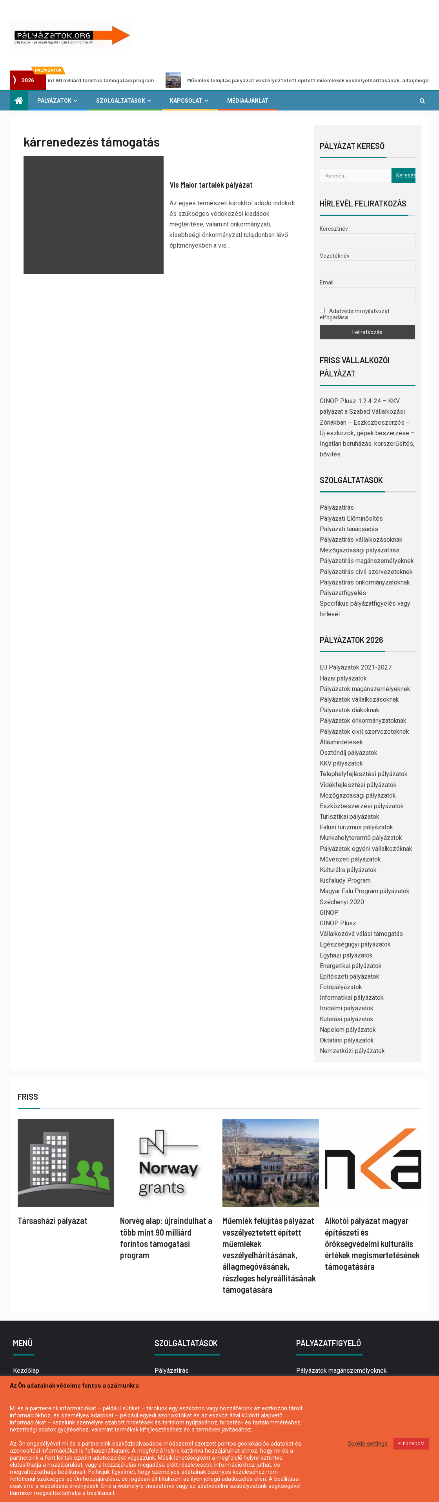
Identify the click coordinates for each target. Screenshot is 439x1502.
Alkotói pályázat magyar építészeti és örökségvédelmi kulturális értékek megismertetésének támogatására (372, 1243)
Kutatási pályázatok (346, 1019)
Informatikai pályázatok (352, 997)
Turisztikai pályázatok (349, 816)
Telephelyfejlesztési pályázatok (364, 774)
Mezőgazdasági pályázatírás (359, 550)
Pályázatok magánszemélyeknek (365, 689)
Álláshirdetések (341, 742)
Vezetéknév (335, 256)
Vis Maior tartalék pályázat (211, 184)
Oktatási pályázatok (347, 1040)
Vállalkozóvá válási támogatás (361, 933)
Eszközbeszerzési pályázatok (362, 806)
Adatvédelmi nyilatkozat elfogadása (355, 314)
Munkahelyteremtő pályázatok (361, 837)
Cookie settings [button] (368, 1443)
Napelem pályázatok (348, 1029)
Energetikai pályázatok (351, 966)
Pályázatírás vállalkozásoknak (361, 539)
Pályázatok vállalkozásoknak (359, 699)
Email (326, 282)
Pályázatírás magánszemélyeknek (367, 561)
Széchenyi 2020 (342, 902)
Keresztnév (334, 229)
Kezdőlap (26, 1370)
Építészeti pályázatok (349, 976)
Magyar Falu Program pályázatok (365, 891)
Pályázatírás (337, 507)
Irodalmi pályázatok (346, 1008)
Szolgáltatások (120, 101)
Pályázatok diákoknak (349, 710)
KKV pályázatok (341, 763)
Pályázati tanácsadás (349, 529)
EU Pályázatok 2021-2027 (356, 667)
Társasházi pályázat (52, 1220)
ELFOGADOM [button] (411, 1443)
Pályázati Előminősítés (351, 518)
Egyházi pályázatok (346, 955)
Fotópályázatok (341, 987)
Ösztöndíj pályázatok (348, 752)
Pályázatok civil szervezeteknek (364, 731)
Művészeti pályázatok (350, 859)
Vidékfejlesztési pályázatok (358, 785)
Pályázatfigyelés (343, 593)
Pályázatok (54, 101)
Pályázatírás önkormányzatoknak (365, 582)
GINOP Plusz (338, 923)
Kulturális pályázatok (348, 870)
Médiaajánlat (248, 101)
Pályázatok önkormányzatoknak (363, 720)
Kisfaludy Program (345, 880)
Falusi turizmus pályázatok (356, 827)
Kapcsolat (186, 101)
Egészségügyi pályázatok (355, 944)
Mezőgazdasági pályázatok (358, 795)
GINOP (329, 912)
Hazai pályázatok (343, 678)
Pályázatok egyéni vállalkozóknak (366, 848)
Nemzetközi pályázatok (352, 1051)
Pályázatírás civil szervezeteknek (366, 571)
